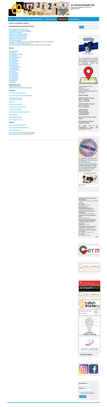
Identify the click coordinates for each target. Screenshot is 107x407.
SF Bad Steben (14, 51)
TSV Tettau (12, 82)
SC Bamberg (13, 52)
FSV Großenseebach (15, 57)
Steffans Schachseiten (15, 45)
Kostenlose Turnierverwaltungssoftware (19, 112)
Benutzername (83, 383)
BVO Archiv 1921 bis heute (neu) (17, 125)
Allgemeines (63, 19)
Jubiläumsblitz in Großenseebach (87, 226)
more (96, 236)
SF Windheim (13, 80)
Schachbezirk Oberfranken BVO (18, 29)
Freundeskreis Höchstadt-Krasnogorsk (20, 87)
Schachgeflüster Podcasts (15, 119)
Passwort (82, 388)
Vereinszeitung (74, 19)
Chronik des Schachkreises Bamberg (18, 127)
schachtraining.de (13, 114)
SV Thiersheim (13, 77)
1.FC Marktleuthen (14, 66)
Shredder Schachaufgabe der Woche (20, 43)
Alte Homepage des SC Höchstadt (18, 134)
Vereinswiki (12, 102)
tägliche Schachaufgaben (15, 109)
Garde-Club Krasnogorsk (15, 86)
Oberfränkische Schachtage (17, 31)
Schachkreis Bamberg (15, 32)
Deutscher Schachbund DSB (17, 37)
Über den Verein (51, 19)
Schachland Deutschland (15, 117)
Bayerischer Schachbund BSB (18, 34)
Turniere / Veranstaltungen (34, 19)
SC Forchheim (13, 55)
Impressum (47, 404)
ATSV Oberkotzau (14, 69)
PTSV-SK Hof (13, 62)
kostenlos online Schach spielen (17, 107)
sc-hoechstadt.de (83, 5)
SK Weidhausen (14, 79)
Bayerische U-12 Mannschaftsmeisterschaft (85, 207)
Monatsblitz (82, 203)
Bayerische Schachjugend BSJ (18, 35)
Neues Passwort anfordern (87, 393)
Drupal (56, 405)
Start (10, 19)
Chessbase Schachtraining (16, 104)
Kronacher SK (13, 65)
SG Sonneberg (13, 74)
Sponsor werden (86, 354)
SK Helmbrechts (14, 60)
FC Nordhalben (13, 68)
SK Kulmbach (13, 59)
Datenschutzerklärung (57, 404)
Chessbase (12, 42)
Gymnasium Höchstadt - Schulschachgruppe (20, 95)
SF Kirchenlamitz (14, 63)
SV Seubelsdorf (13, 73)
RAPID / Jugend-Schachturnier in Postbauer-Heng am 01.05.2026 (87, 220)
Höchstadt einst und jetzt (15, 99)
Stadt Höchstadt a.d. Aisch (16, 98)
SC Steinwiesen (14, 76)
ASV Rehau (12, 71)
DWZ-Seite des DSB (15, 40)
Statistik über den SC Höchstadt (17, 93)
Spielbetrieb (19, 19)
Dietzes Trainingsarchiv (15, 130)
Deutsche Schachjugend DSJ (18, 38)
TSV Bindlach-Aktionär (16, 54)
